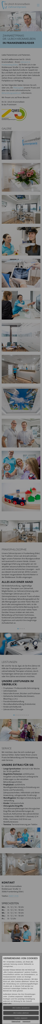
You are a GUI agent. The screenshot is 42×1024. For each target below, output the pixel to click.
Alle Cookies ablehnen (21, 1013)
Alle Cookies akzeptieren (21, 1008)
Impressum (26, 1021)
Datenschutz (16, 1021)
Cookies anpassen (21, 1018)
